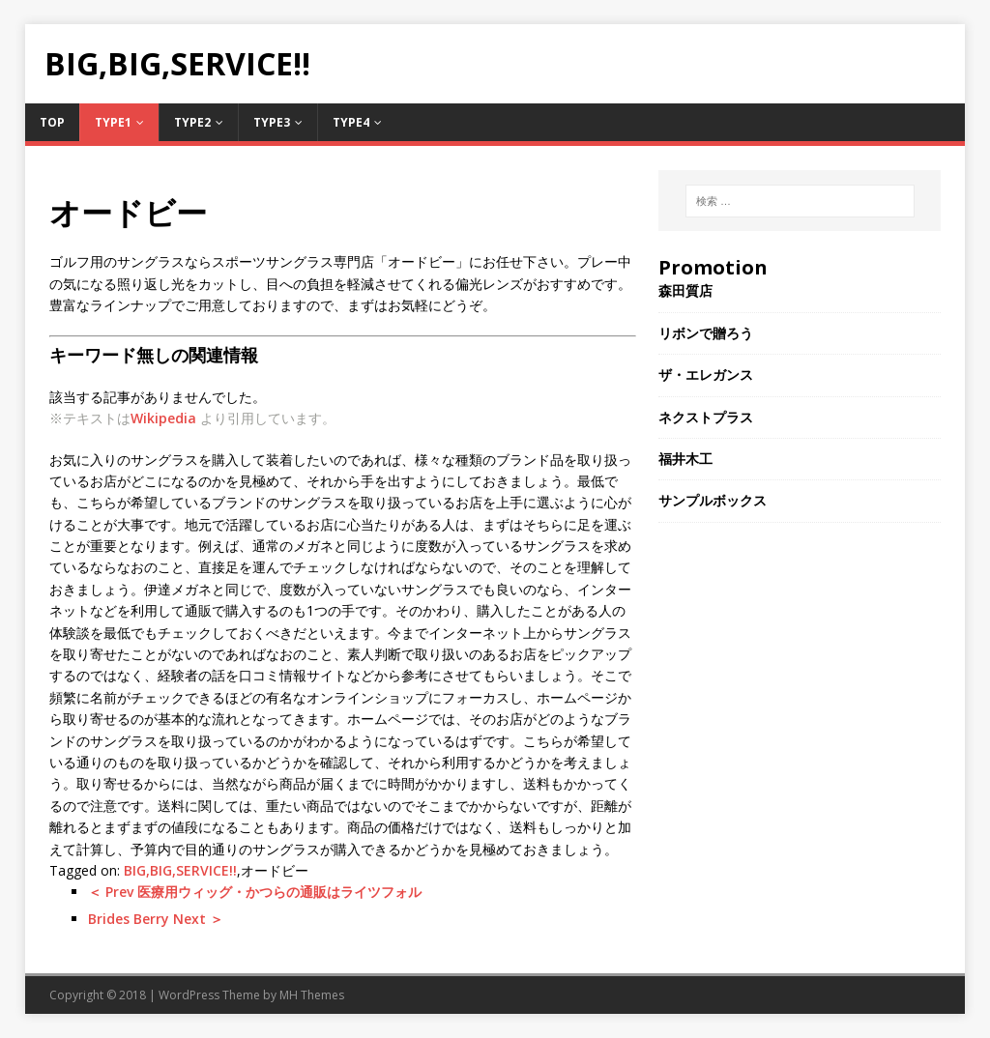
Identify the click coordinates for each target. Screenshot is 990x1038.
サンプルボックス (712, 500)
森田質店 (685, 290)
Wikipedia (163, 418)
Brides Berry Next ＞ (155, 918)
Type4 (351, 122)
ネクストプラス (705, 417)
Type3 (271, 122)
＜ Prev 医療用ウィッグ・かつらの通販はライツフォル (255, 891)
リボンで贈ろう (705, 333)
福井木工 (685, 458)
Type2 (192, 122)
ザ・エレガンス (705, 374)
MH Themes (311, 995)
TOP (52, 122)
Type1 (113, 122)
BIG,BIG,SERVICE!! (180, 870)
